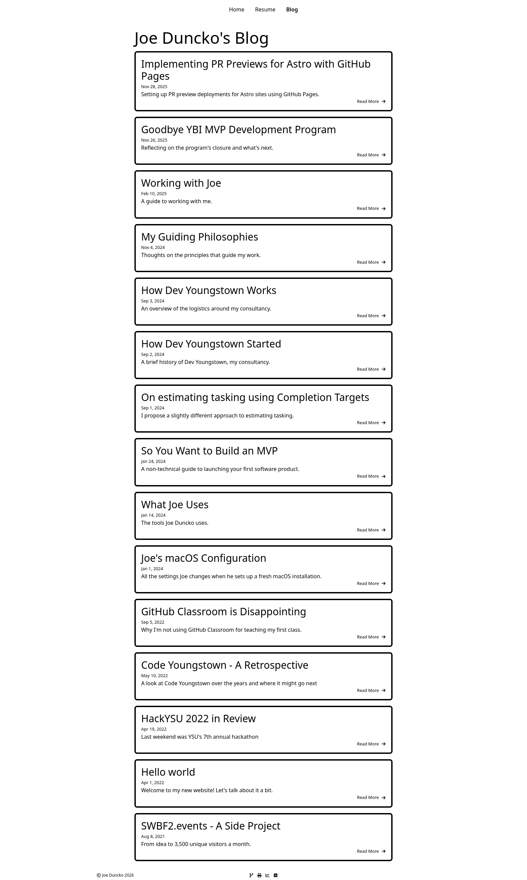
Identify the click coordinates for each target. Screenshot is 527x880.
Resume (265, 9)
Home (236, 9)
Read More (371, 101)
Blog (292, 9)
